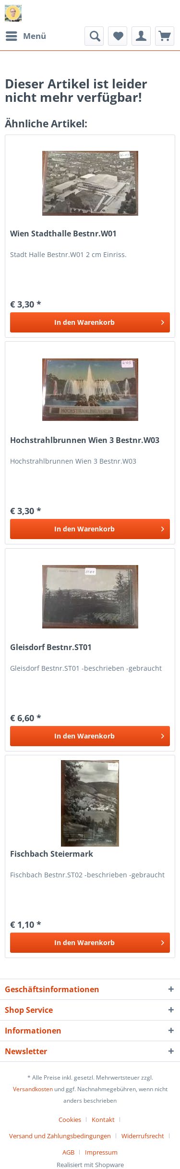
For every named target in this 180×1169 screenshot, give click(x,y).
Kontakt (103, 1119)
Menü (26, 34)
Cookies (70, 1119)
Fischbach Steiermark (51, 854)
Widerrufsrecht (142, 1136)
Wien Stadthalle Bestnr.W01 (63, 234)
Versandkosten (33, 1089)
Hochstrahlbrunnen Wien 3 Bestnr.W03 (84, 440)
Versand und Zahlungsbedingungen (60, 1136)
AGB (68, 1152)
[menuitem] (25, 36)
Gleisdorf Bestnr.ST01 (51, 647)
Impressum (101, 1152)
